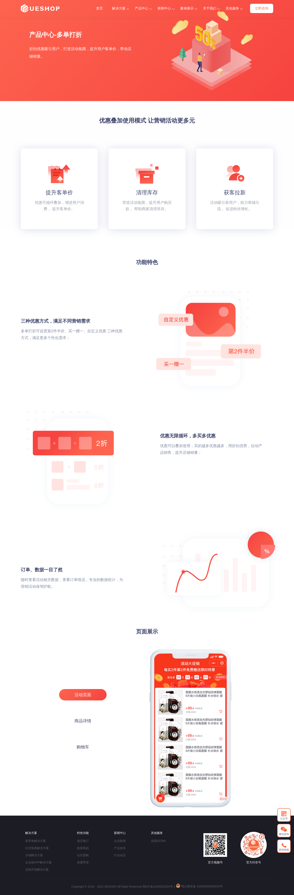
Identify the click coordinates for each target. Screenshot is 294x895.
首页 (99, 8)
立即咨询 (261, 8)
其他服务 (234, 8)
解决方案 (120, 8)
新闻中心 (166, 8)
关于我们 (211, 8)
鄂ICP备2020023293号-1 (159, 886)
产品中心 (143, 8)
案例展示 (188, 8)
